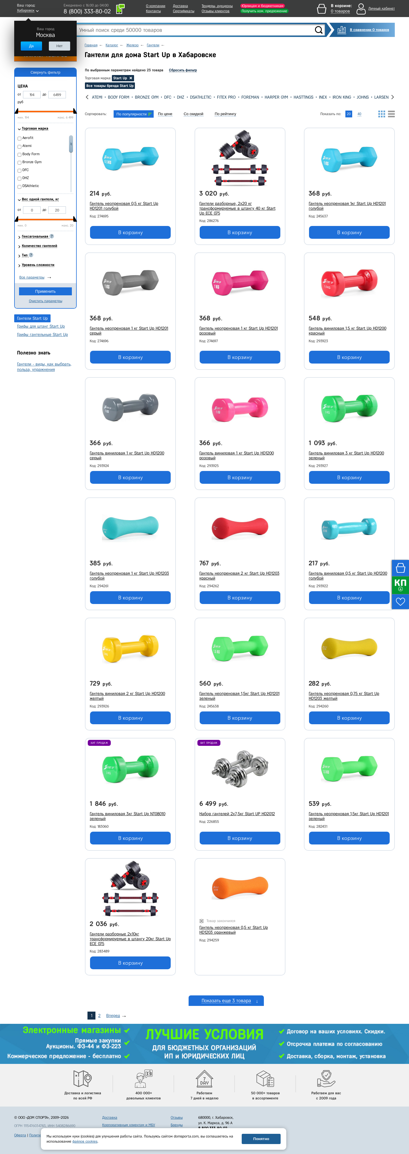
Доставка (180, 6)
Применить (45, 291)
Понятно (261, 1139)
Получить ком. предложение (264, 11)
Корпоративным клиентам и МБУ (128, 1121)
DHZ (180, 97)
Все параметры (31, 277)
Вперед (113, 1011)
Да (31, 46)
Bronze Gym (146, 97)
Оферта (20, 1131)
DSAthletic (200, 97)
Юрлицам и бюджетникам (262, 6)
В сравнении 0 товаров (369, 30)
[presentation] (87, 97)
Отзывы (177, 1114)
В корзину (130, 232)
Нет (59, 46)
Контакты (153, 11)
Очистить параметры (45, 301)
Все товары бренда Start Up (109, 86)
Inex (323, 97)
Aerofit (28, 138)
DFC (167, 97)
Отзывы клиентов (215, 11)
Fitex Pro (226, 97)
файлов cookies (84, 1141)
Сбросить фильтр (183, 70)
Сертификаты (183, 11)
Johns (363, 97)
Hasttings (303, 97)
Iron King (342, 97)
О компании (155, 6)
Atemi (97, 97)
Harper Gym (276, 97)
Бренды (177, 1121)
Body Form (118, 97)
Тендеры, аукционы (217, 6)
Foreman (250, 97)
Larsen (381, 97)
